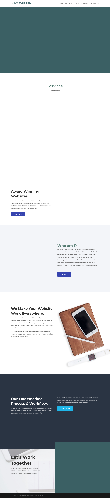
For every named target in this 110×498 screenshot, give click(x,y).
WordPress (39, 495)
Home (61, 3)
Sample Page (84, 3)
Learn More (65, 408)
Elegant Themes (23, 495)
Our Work (17, 214)
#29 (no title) (69, 3)
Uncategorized (94, 3)
